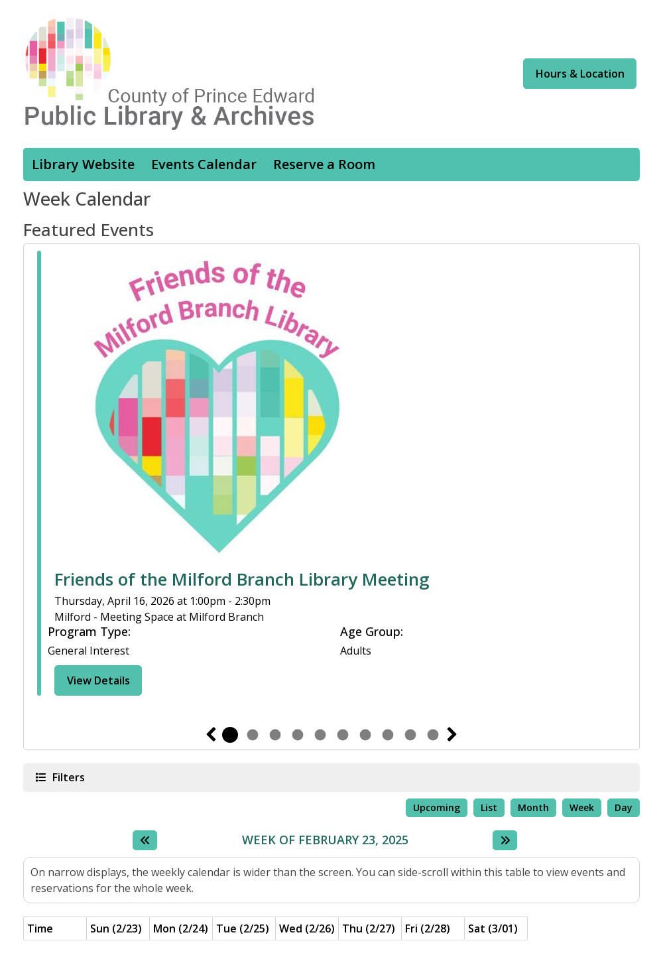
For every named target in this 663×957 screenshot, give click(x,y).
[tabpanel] (331, 475)
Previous (211, 735)
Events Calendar (204, 164)
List (489, 807)
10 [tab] (433, 735)
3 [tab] (275, 735)
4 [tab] (298, 735)
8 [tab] (388, 735)
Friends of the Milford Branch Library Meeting (242, 579)
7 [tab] (365, 735)
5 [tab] (320, 735)
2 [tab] (253, 735)
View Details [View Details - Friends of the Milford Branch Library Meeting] (98, 680)
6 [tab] (343, 735)
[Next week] (505, 840)
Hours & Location (580, 73)
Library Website (83, 164)
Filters (67, 777)
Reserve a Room (324, 164)
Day (624, 807)
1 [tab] (230, 735)
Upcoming (436, 807)
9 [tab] (410, 735)
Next (452, 735)
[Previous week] (145, 840)
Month (533, 807)
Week (582, 807)
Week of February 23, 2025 (325, 840)
